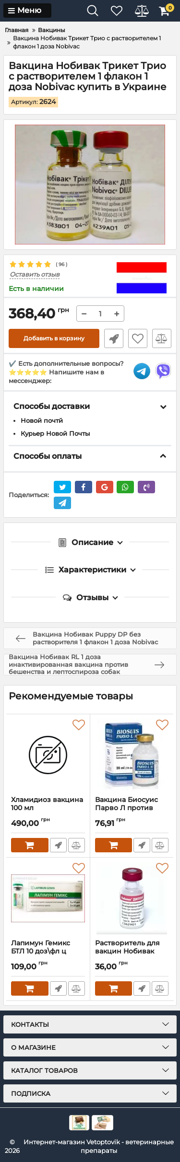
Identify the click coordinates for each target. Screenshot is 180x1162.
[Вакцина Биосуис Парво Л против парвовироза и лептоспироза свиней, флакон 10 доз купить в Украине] (132, 755)
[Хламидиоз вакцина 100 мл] (48, 755)
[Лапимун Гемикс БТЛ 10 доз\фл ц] (48, 898)
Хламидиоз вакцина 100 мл (48, 808)
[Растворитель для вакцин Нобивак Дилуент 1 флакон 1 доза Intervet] (132, 898)
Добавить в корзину (54, 338)
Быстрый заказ (113, 338)
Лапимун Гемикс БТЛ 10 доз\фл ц (48, 951)
